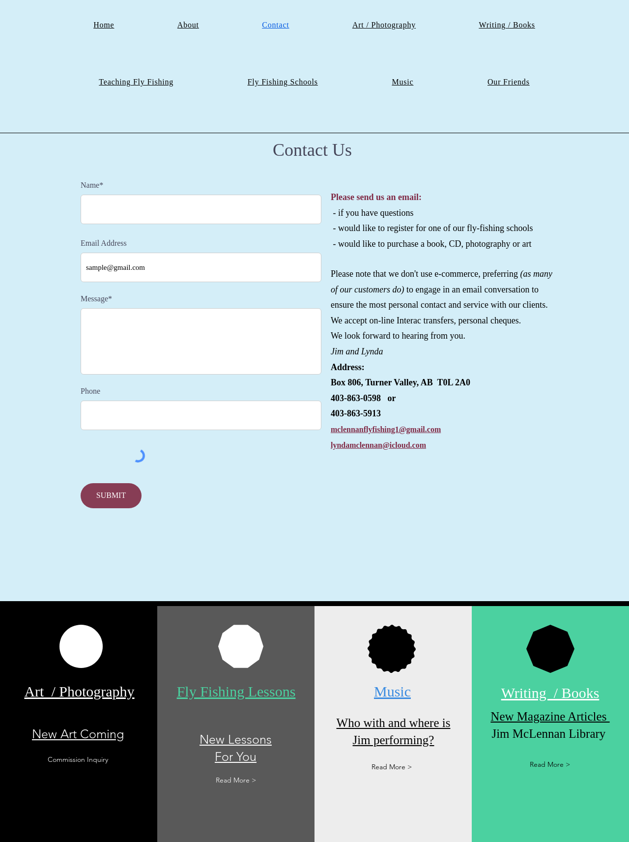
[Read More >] (236, 780)
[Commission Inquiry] (78, 759)
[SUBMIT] (111, 495)
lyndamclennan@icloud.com (378, 445)
